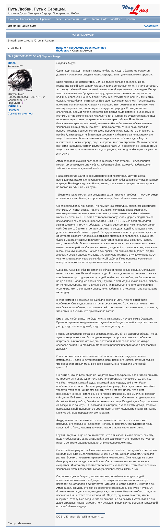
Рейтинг (13, 105)
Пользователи (29, 19)
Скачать (130, 19)
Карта (95, 19)
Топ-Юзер (116, 19)
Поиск (57, 19)
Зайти (85, 19)
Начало (13, 19)
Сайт (104, 19)
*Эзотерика (151, 25)
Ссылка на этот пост (20, 113)
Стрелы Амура (51, 56)
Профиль (14, 109)
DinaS (12, 63)
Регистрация (71, 19)
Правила (45, 19)
